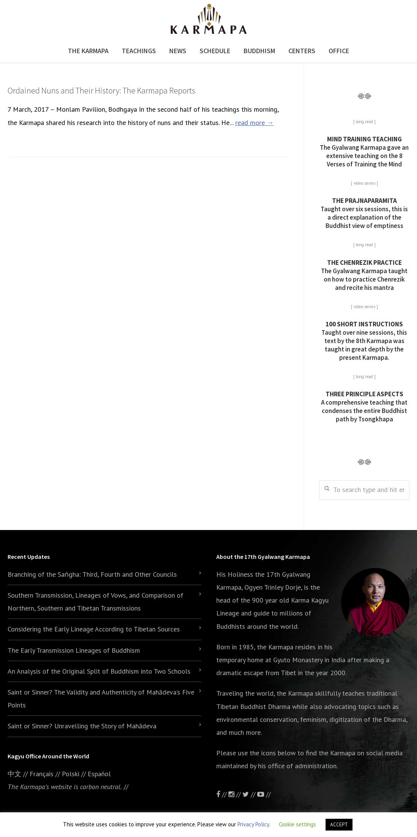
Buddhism (259, 50)
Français (42, 773)
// (249, 794)
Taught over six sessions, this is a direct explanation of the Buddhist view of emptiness (364, 213)
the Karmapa (275, 646)
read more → (254, 122)
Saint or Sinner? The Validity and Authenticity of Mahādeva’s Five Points (101, 698)
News (177, 50)
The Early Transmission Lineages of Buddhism (74, 650)
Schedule (215, 50)
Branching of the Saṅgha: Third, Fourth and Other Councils (92, 574)
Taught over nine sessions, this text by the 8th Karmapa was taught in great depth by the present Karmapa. (364, 341)
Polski (70, 773)
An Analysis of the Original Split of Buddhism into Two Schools (99, 671)
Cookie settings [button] (297, 824)
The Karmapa (88, 50)
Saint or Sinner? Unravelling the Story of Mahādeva (82, 725)
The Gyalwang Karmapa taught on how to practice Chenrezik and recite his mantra (364, 275)
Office (339, 50)
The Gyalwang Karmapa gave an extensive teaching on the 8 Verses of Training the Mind (364, 151)
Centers (301, 50)
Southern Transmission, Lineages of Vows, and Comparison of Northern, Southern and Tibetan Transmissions (95, 601)
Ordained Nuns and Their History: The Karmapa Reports (101, 90)
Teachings (139, 50)
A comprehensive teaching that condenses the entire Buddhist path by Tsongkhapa (364, 406)
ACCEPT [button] (339, 824)
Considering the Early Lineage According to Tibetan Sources (94, 629)
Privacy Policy (253, 824)
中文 (14, 773)
